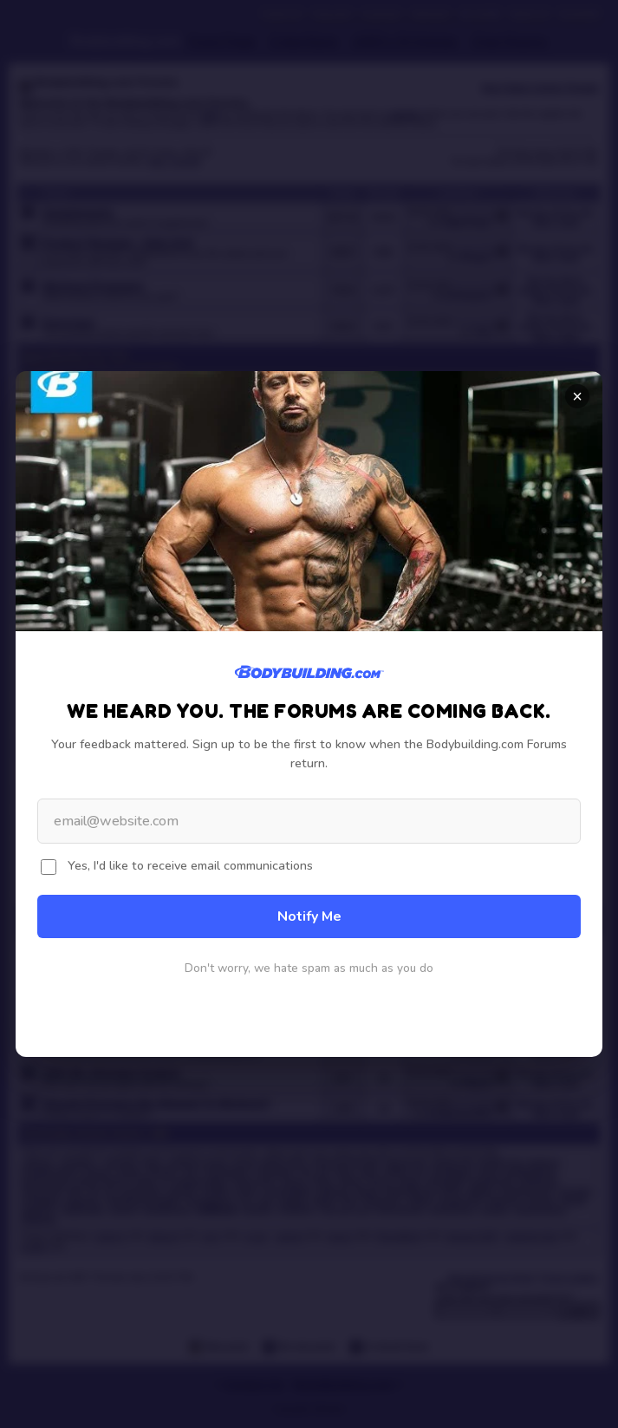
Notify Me (309, 916)
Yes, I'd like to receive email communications (190, 865)
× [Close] (577, 396)
